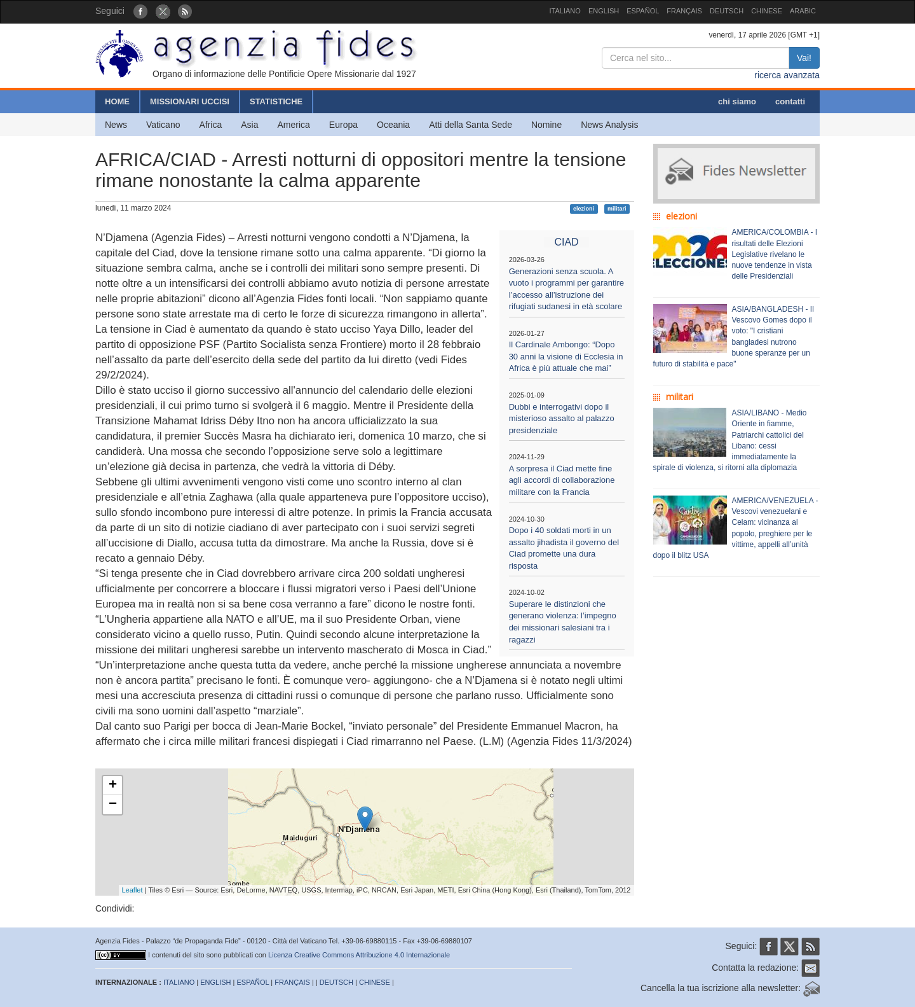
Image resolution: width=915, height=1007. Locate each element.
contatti (790, 101)
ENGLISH (603, 11)
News (116, 125)
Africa (210, 125)
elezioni (583, 208)
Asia (249, 125)
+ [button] (113, 785)
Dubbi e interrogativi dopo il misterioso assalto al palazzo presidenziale (561, 418)
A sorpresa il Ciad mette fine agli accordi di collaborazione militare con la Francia (562, 480)
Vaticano (163, 125)
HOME (117, 101)
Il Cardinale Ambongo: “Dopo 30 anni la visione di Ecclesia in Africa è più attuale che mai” (566, 356)
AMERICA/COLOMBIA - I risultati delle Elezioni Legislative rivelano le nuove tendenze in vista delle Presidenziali (775, 254)
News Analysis (609, 125)
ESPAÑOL (643, 11)
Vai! (804, 58)
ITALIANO (565, 11)
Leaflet (132, 890)
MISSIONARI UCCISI (189, 101)
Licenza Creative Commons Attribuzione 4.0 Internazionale (359, 955)
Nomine (546, 125)
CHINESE (766, 11)
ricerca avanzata (787, 75)
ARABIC (803, 11)
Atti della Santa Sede (470, 125)
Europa (343, 125)
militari (617, 208)
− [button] (113, 804)
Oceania (393, 125)
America (294, 125)
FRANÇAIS (684, 11)
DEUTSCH (726, 11)
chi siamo (737, 101)
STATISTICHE (276, 101)
